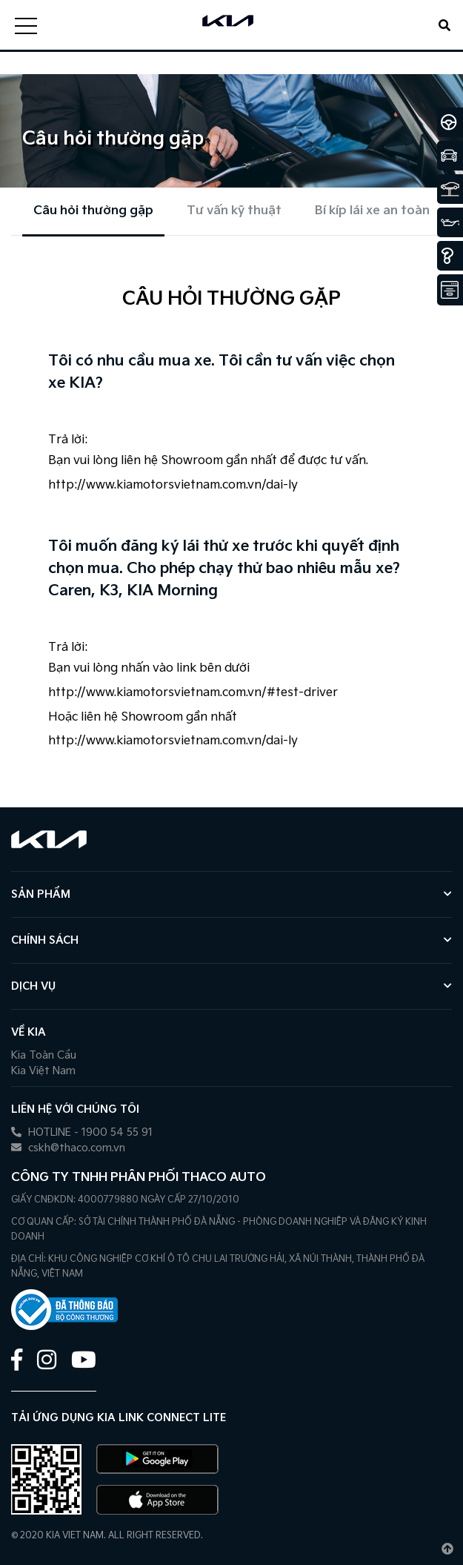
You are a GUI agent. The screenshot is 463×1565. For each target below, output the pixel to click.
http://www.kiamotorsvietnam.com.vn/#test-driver (193, 693)
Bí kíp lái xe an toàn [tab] (372, 211)
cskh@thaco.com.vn (68, 1148)
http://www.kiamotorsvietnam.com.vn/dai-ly (173, 485)
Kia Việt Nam (43, 1071)
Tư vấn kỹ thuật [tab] (234, 211)
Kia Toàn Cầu (43, 1055)
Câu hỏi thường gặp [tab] (93, 211)
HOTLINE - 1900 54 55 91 (82, 1132)
